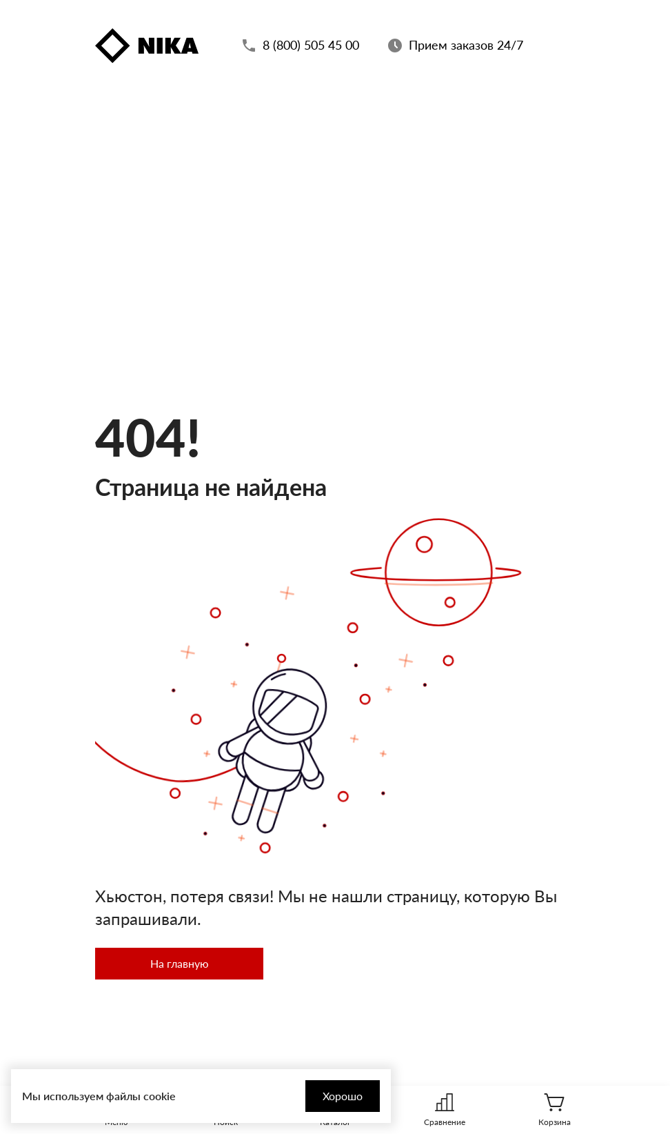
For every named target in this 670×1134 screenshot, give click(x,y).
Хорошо (343, 1095)
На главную (179, 963)
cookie (159, 1095)
